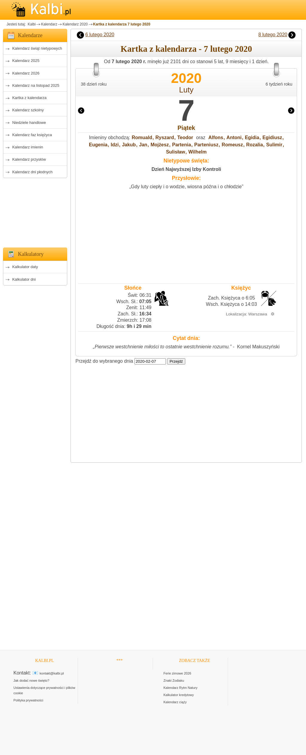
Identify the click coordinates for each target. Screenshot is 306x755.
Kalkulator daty (25, 267)
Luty (186, 90)
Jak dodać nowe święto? (31, 680)
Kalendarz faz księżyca (32, 135)
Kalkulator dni (24, 279)
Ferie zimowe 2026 (177, 673)
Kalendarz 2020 (75, 24)
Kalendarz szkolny (28, 110)
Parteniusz (206, 144)
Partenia (181, 144)
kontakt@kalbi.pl (52, 673)
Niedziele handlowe (29, 122)
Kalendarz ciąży (175, 702)
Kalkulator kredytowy (178, 695)
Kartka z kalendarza (29, 97)
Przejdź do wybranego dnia (104, 361)
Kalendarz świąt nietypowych (37, 48)
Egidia (252, 137)
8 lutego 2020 (272, 34)
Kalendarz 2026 (25, 73)
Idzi (115, 144)
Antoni (234, 137)
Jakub (129, 144)
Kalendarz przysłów (29, 159)
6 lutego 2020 (99, 34)
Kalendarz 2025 (25, 60)
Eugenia (98, 144)
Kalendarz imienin (27, 147)
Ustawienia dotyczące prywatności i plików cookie (44, 690)
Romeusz (232, 144)
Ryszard (164, 137)
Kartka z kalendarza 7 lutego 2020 (121, 24)
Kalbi (31, 24)
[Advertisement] (35, 211)
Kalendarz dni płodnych (32, 172)
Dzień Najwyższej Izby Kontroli (186, 169)
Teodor (185, 137)
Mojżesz (160, 144)
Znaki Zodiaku (173, 680)
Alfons (215, 137)
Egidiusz (272, 137)
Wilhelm (197, 151)
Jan (143, 144)
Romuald (142, 137)
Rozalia (254, 144)
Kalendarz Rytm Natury (180, 687)
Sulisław (175, 151)
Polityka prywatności (28, 700)
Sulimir (274, 144)
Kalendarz (49, 24)
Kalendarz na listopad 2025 (35, 85)
